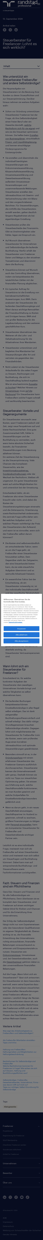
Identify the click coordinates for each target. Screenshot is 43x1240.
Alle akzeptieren (21, 641)
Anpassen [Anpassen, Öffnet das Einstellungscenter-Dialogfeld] (21, 628)
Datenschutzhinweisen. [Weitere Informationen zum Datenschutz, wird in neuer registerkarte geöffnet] (15, 622)
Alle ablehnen (21, 635)
